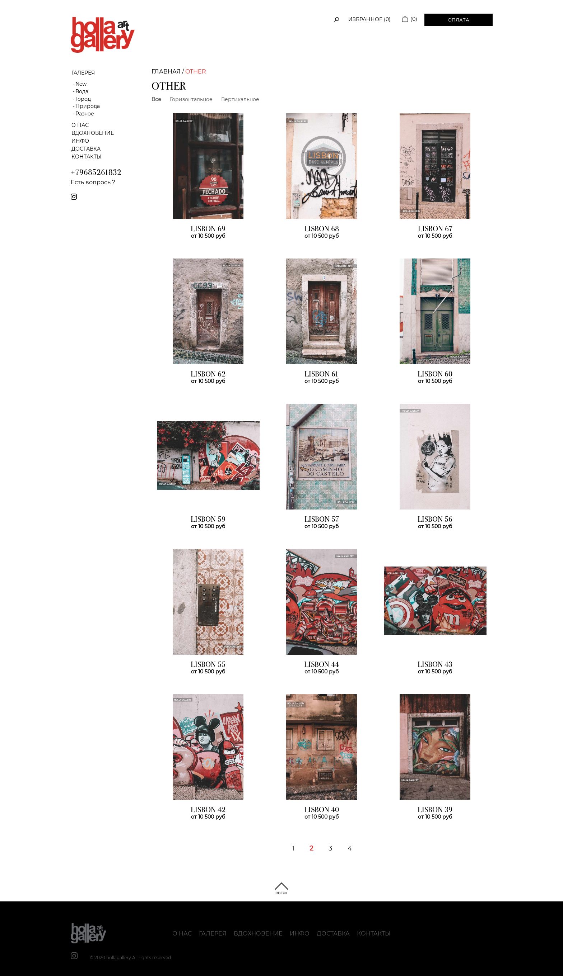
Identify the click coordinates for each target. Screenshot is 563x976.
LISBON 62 (208, 374)
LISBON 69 (208, 229)
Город (83, 99)
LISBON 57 (321, 519)
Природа (87, 106)
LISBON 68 (321, 229)
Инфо (80, 141)
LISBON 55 (208, 665)
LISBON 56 (435, 519)
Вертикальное (240, 99)
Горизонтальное (191, 99)
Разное (84, 113)
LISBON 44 (321, 665)
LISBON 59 (208, 519)
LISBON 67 (435, 229)
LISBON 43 (435, 665)
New (81, 84)
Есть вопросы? (93, 182)
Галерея (213, 933)
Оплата (458, 20)
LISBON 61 (321, 374)
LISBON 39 (435, 810)
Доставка (86, 149)
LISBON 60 (435, 374)
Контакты (86, 156)
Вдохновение (92, 133)
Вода (81, 91)
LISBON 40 (321, 810)
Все (156, 99)
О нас (80, 125)
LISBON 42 (208, 810)
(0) (413, 19)
